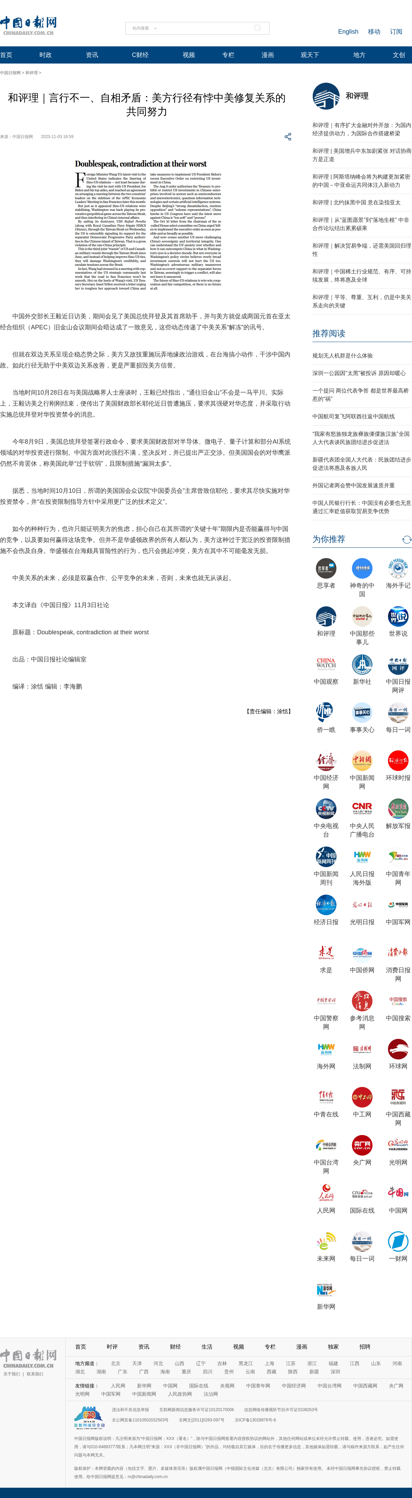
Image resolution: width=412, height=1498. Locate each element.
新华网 (326, 1306)
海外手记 (398, 585)
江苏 (291, 1363)
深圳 (335, 1371)
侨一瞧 (326, 729)
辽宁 (201, 1363)
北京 (116, 1363)
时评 (112, 1347)
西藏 (271, 1371)
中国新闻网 (144, 1394)
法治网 (211, 1394)
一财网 (398, 1258)
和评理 (31, 72)
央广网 (362, 1162)
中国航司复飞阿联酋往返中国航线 (353, 416)
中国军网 (398, 922)
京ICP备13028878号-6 (255, 1420)
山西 (179, 1363)
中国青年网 (258, 1385)
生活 (207, 1347)
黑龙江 (246, 1363)
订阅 (396, 31)
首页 (6, 55)
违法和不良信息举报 (130, 1409)
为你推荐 (328, 539)
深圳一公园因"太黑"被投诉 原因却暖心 (359, 373)
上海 (269, 1363)
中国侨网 (362, 970)
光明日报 (362, 922)
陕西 (293, 1371)
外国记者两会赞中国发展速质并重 (353, 485)
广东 (122, 1371)
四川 (208, 1371)
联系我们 (35, 1374)
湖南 (101, 1371)
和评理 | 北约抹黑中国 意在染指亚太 (356, 202)
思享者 (326, 585)
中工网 (362, 1114)
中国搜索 (398, 1018)
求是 (326, 970)
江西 (354, 1363)
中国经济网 (294, 1385)
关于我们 (11, 1374)
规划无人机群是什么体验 (342, 356)
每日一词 (398, 729)
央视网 (227, 1385)
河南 (397, 1363)
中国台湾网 (330, 1385)
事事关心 (362, 729)
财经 (175, 1347)
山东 (376, 1363)
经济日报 (326, 922)
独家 (333, 1347)
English (348, 31)
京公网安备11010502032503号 (140, 1420)
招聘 (364, 1347)
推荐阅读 (328, 333)
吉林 (222, 1363)
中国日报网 (10, 72)
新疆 (314, 1371)
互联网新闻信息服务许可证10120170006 (196, 1409)
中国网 (398, 1210)
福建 (333, 1363)
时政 (45, 55)
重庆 (186, 1371)
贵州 (229, 1371)
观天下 (310, 55)
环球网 (398, 1066)
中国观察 (326, 681)
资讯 (92, 55)
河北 (158, 1363)
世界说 (398, 633)
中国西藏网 (365, 1385)
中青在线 (326, 1114)
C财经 (140, 55)
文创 (399, 55)
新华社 (362, 681)
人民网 (326, 1210)
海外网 (326, 1066)
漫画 (268, 55)
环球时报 (398, 777)
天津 (137, 1363)
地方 (359, 55)
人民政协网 (180, 1394)
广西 (144, 1371)
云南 (250, 1371)
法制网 (362, 1066)
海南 (165, 1371)
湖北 (80, 1371)
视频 (189, 55)
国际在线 (362, 1210)
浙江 (312, 1363)
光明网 (398, 1162)
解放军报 (398, 825)
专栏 (228, 55)
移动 (374, 31)
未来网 (326, 1258)
